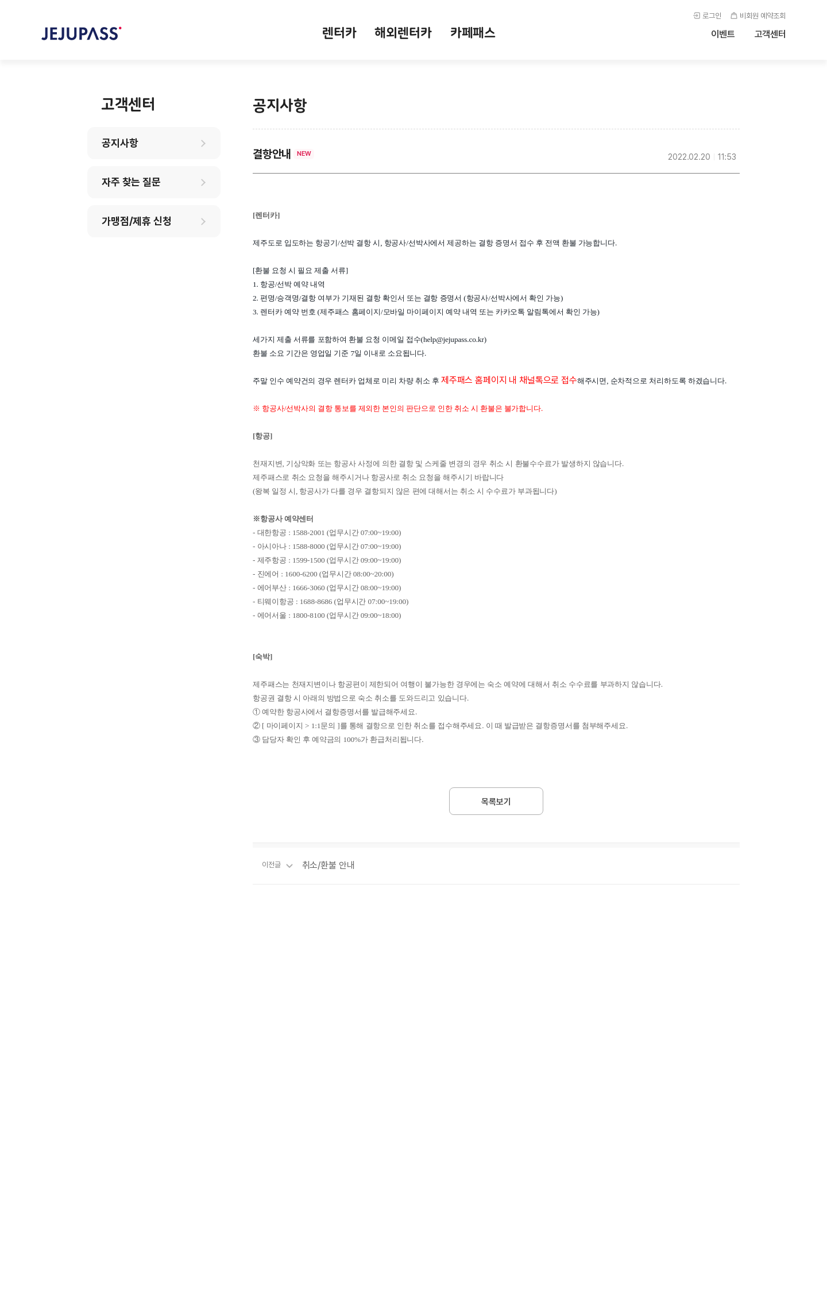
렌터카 (339, 33)
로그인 (711, 15)
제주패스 (81, 33)
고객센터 (770, 34)
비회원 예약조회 (763, 15)
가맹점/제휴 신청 (137, 221)
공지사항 (120, 143)
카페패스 (473, 33)
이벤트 (723, 34)
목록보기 (496, 802)
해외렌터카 (402, 33)
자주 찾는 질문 (131, 182)
